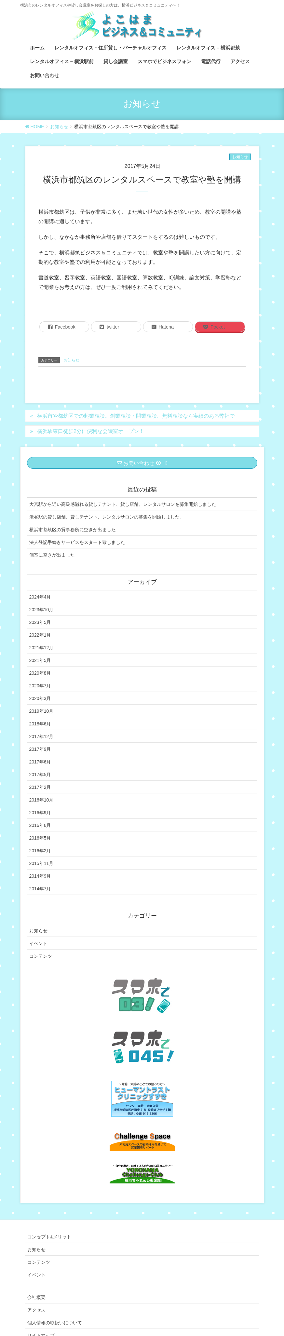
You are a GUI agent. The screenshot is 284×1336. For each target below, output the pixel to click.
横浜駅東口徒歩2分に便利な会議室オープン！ (90, 431)
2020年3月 (40, 698)
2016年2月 (40, 850)
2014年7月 (40, 888)
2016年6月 (40, 825)
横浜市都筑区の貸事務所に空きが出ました (72, 529)
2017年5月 (40, 774)
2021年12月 (41, 647)
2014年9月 (40, 876)
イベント (38, 943)
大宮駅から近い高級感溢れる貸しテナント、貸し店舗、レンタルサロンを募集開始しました (122, 504)
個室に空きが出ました (52, 555)
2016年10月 (41, 800)
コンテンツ (40, 956)
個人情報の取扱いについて (54, 1322)
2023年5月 (40, 622)
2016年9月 (40, 812)
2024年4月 (40, 597)
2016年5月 (40, 838)
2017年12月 (41, 736)
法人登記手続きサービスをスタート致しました (77, 542)
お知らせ (240, 157)
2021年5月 (40, 660)
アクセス (36, 1310)
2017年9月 (40, 749)
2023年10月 (41, 609)
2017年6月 (40, 761)
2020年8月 (40, 673)
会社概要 (36, 1297)
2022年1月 (40, 635)
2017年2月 (40, 787)
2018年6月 (40, 723)
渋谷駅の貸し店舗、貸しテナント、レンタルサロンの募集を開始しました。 (106, 517)
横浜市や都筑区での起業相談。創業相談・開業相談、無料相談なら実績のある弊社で (136, 416)
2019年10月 (41, 711)
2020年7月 (40, 685)
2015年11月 (41, 863)
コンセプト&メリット (49, 1236)
